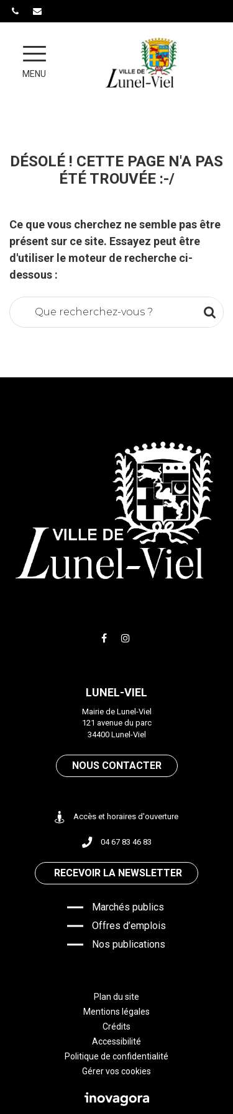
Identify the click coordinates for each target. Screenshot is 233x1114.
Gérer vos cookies (116, 1071)
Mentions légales (116, 1012)
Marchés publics (128, 907)
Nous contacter (117, 765)
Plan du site (116, 997)
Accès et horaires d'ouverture (116, 817)
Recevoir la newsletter (118, 873)
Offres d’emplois (129, 926)
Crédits (116, 1026)
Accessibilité (116, 1041)
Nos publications (128, 944)
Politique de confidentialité (116, 1056)
